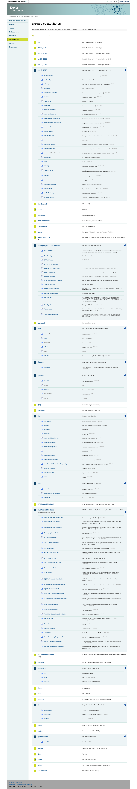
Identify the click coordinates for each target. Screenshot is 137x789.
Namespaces (13, 47)
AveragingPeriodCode (51, 533)
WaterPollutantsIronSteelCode (54, 646)
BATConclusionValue (51, 264)
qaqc (45, 161)
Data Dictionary (25, 16)
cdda (40, 209)
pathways (47, 451)
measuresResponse (50, 127)
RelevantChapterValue (51, 314)
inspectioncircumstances (52, 493)
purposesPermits (49, 455)
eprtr (40, 232)
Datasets (12, 24)
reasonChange (49, 170)
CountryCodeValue (50, 272)
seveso (41, 748)
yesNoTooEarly (49, 193)
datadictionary (44, 221)
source (46, 389)
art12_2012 (42, 48)
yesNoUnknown (49, 197)
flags (45, 338)
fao (39, 328)
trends (46, 180)
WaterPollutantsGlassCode (53, 641)
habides (41, 410)
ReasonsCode (48, 618)
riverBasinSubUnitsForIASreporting (55, 464)
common (41, 215)
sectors (46, 718)
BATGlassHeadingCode (51, 552)
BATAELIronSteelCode (51, 542)
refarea (46, 347)
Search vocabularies (40, 36)
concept (46, 381)
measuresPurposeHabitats (52, 118)
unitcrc (46, 355)
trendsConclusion (50, 184)
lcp (39, 705)
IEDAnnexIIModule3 (46, 510)
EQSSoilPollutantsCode (51, 589)
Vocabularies (14, 39)
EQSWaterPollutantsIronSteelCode (55, 598)
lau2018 (41, 699)
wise (40, 765)
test (39, 754)
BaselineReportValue (51, 256)
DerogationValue (49, 276)
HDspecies (47, 101)
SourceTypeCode (49, 628)
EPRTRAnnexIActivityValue (53, 280)
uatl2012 (46, 681)
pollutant (47, 497)
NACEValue (47, 297)
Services (12, 43)
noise (40, 731)
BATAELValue (48, 260)
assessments (48, 75)
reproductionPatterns (51, 459)
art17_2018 (42, 70)
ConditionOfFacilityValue (52, 268)
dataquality (42, 226)
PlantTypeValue (49, 305)
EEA (18, 1)
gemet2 (41, 375)
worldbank (42, 771)
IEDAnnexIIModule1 (46, 504)
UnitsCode (47, 632)
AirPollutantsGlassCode (52, 522)
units (45, 477)
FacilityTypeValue (49, 284)
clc (45, 673)
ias (39, 416)
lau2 (40, 694)
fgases (41, 362)
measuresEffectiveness (51, 438)
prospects (47, 157)
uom (40, 759)
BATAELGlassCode (50, 537)
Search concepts (55, 36)
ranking (46, 166)
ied (39, 483)
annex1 (46, 489)
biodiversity (43, 204)
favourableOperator (50, 92)
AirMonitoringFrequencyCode (53, 517)
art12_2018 (42, 53)
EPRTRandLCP (44, 237)
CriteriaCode (48, 572)
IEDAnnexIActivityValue (51, 288)
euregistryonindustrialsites (49, 245)
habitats (46, 97)
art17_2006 (42, 59)
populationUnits (49, 135)
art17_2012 (42, 65)
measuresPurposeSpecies (52, 122)
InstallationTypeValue (51, 293)
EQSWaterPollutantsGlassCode (54, 593)
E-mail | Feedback (15, 782)
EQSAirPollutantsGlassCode (53, 579)
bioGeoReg (47, 80)
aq (39, 42)
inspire (41, 663)
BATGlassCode (49, 548)
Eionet (17, 16)
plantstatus (47, 714)
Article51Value (48, 251)
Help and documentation (17, 20)
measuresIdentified (50, 110)
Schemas (12, 36)
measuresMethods (50, 442)
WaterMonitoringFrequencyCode (54, 637)
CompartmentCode (50, 568)
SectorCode (48, 624)
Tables (11, 28)
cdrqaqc (46, 84)
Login (110, 1)
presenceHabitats (49, 144)
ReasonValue (48, 309)
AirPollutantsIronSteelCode (53, 527)
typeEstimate (48, 188)
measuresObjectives (50, 446)
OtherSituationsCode (51, 604)
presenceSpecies (49, 148)
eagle (46, 677)
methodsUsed (48, 131)
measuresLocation (50, 114)
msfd (40, 725)
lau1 (40, 688)
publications (43, 737)
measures (47, 105)
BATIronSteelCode (50, 558)
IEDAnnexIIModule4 (46, 655)
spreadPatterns (49, 472)
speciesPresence (49, 468)
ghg (39, 405)
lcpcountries (48, 710)
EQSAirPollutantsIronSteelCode (54, 584)
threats (46, 175)
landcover (42, 668)
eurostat (41, 323)
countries (47, 88)
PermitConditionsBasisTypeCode (55, 614)
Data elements (14, 32)
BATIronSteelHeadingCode (52, 562)
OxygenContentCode (51, 610)
